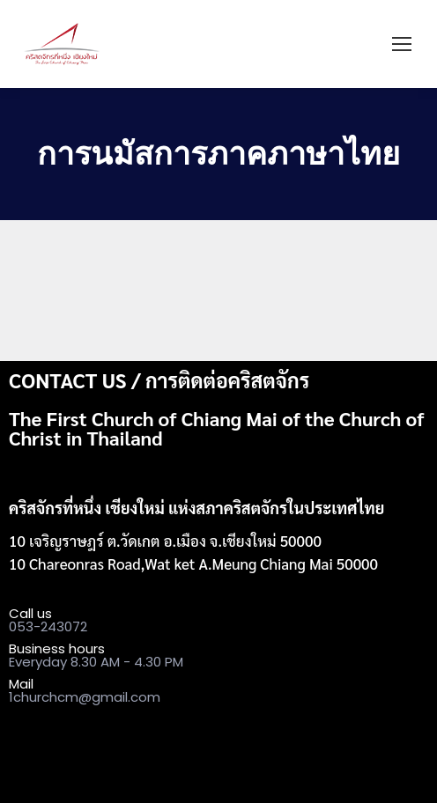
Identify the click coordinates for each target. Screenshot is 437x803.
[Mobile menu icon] (401, 44)
